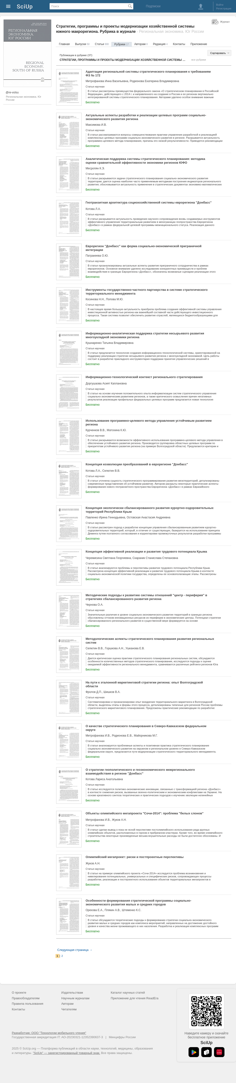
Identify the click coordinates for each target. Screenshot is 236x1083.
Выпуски (82, 44)
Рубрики (121, 44)
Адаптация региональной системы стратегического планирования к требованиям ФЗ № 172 (148, 73)
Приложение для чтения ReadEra (134, 998)
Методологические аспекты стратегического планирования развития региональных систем (150, 640)
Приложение (198, 44)
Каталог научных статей (128, 992)
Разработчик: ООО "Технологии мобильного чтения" (49, 1033)
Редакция (160, 44)
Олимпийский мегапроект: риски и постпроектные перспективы (135, 857)
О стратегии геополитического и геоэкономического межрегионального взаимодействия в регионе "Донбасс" (140, 771)
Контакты (179, 44)
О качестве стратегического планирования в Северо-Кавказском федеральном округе (146, 728)
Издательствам (72, 992)
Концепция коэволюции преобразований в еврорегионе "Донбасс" (137, 464)
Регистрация (223, 8)
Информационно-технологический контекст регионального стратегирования (144, 377)
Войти (219, 4)
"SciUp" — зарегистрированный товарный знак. (66, 1053)
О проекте (19, 992)
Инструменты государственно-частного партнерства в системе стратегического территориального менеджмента (147, 291)
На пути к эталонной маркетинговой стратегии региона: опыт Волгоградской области (144, 684)
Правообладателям (25, 998)
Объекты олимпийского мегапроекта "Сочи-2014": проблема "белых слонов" (145, 813)
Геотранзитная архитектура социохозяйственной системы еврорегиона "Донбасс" (149, 202)
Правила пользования (27, 1003)
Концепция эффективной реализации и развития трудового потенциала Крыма (146, 551)
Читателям (69, 1009)
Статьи (102, 44)
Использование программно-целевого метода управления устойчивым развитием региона (149, 422)
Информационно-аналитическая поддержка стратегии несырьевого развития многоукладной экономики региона (145, 335)
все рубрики (198, 59)
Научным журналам (75, 998)
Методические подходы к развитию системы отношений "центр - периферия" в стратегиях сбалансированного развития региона (146, 597)
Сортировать (218, 53)
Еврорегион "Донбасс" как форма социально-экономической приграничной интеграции (144, 248)
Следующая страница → (75, 950)
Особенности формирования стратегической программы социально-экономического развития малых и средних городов (138, 902)
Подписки (153, 6)
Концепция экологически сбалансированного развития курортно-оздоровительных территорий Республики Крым (150, 509)
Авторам (141, 44)
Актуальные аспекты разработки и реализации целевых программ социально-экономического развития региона (146, 117)
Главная (64, 44)
